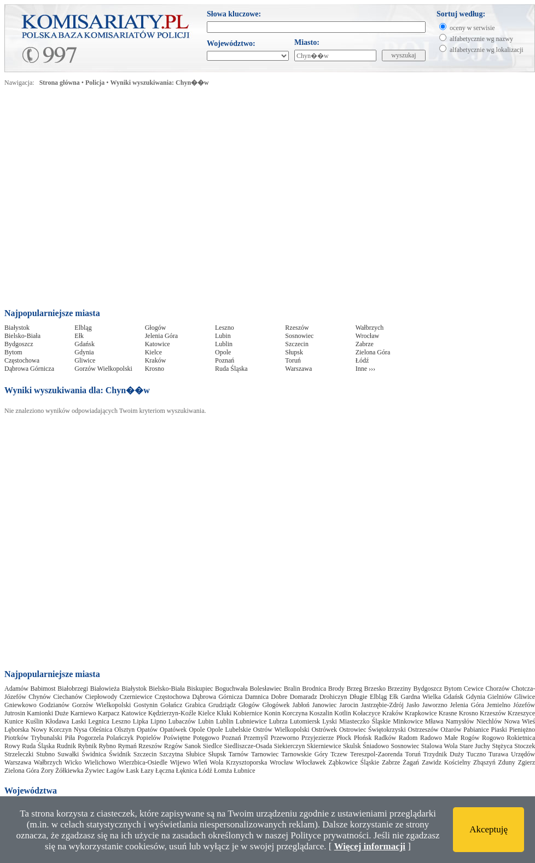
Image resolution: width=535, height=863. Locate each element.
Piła (70, 738)
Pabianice (476, 729)
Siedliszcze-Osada (248, 746)
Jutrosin (14, 713)
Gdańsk (84, 344)
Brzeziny (399, 688)
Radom (408, 738)
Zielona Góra (373, 352)
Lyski (329, 721)
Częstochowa (21, 360)
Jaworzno (434, 705)
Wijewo (180, 762)
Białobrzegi (72, 688)
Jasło (413, 705)
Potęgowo (206, 738)
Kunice (14, 721)
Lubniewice (251, 721)
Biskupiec (200, 688)
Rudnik (66, 746)
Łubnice (244, 770)
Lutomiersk (305, 721)
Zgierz (526, 762)
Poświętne (177, 738)
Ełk (79, 336)
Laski (78, 721)
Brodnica (314, 688)
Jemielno (498, 705)
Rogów (470, 738)
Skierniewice (324, 746)
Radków (385, 738)
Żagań (411, 762)
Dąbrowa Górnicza (29, 368)
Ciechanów (68, 697)
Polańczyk (119, 738)
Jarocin (348, 705)
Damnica (257, 697)
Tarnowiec (264, 754)
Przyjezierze (317, 738)
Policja (94, 82)
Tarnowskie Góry (304, 754)
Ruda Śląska (231, 368)
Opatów (147, 729)
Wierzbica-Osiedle (143, 762)
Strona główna (59, 82)
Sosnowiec (299, 336)
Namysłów (460, 721)
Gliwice (84, 360)
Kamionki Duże (47, 713)
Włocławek (311, 762)
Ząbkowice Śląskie (353, 762)
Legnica (98, 721)
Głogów (155, 327)
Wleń (200, 762)
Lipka (140, 721)
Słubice (196, 754)
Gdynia (84, 352)
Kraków (155, 360)
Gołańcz (171, 705)
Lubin (223, 336)
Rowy (12, 746)
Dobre (279, 697)
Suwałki (68, 754)
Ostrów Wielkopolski (281, 729)
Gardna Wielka (421, 697)
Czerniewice (136, 697)
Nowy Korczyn (51, 729)
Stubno (45, 754)
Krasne (448, 713)
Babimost (43, 688)
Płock (343, 738)
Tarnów (238, 754)
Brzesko (375, 688)
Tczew (338, 754)
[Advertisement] (102, 200)
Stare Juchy (475, 746)
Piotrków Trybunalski (33, 738)
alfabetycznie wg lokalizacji (487, 50)
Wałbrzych (370, 327)
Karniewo (83, 713)
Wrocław (368, 336)
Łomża (223, 770)
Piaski (499, 729)
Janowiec (324, 705)
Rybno (108, 746)
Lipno (158, 721)
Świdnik (120, 754)
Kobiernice (247, 713)
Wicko (73, 762)
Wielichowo (100, 762)
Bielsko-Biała (22, 336)
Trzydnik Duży (443, 754)
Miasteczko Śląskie (365, 721)
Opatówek (173, 729)
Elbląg (82, 327)
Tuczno (476, 754)
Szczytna (171, 754)
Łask (132, 770)
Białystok (17, 327)
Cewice (474, 688)
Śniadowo (376, 746)
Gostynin (145, 705)
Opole (223, 352)
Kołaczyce (367, 713)
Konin (272, 713)
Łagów (115, 770)
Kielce (153, 352)
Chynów (39, 697)
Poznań (224, 360)
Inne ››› (365, 368)
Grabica (195, 705)
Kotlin (342, 713)
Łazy (147, 770)
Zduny (506, 762)
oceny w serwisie (472, 28)
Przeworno (284, 738)
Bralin (292, 688)
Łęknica (186, 770)
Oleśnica (100, 729)
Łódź (362, 360)
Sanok (192, 746)
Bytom (13, 352)
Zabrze (365, 344)
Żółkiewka (69, 770)
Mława (434, 721)
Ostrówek (324, 729)
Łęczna (165, 770)
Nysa (81, 729)
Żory (47, 770)
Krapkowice (421, 713)
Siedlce (212, 746)
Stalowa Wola (439, 746)
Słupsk (294, 352)
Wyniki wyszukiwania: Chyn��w (160, 82)
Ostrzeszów (423, 729)
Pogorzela (91, 738)
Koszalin (321, 713)
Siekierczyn (289, 746)
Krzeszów (493, 713)
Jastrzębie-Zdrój (382, 705)
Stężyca (502, 746)
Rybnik (87, 746)
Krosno (154, 368)
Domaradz (303, 697)
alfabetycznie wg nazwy (481, 39)
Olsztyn (124, 729)
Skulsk (352, 746)
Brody (336, 688)
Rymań (127, 746)
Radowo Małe (439, 738)
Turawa (498, 754)
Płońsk (363, 738)
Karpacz (109, 713)
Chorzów (497, 688)
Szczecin (297, 344)
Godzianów (54, 705)
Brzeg (354, 688)
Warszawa (298, 368)
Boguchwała (231, 688)
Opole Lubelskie (229, 729)
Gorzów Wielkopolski (103, 368)
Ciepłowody (101, 697)
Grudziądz (222, 705)
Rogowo (493, 738)
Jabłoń (300, 705)
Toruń (293, 360)
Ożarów (450, 729)
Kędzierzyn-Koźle (172, 713)
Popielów (148, 738)
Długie (359, 697)
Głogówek (276, 705)
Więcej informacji (369, 846)
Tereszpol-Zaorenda (376, 754)
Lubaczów (182, 721)
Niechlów (489, 721)
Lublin (223, 344)
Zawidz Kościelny (446, 762)
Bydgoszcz (18, 344)
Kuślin (34, 721)
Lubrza (278, 721)
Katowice (157, 344)
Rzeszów (297, 327)
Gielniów (499, 697)
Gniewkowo (20, 705)
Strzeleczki (18, 754)
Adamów (16, 688)
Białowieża (105, 688)
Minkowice (408, 721)
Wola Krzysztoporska (238, 762)
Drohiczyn (333, 697)
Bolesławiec (265, 688)
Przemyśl (255, 738)
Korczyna (295, 713)
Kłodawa (57, 721)
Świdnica (94, 754)
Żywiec (94, 770)
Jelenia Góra (161, 336)
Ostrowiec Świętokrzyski (372, 729)
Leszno (224, 327)
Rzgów (173, 746)
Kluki (224, 713)
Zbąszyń (484, 762)
